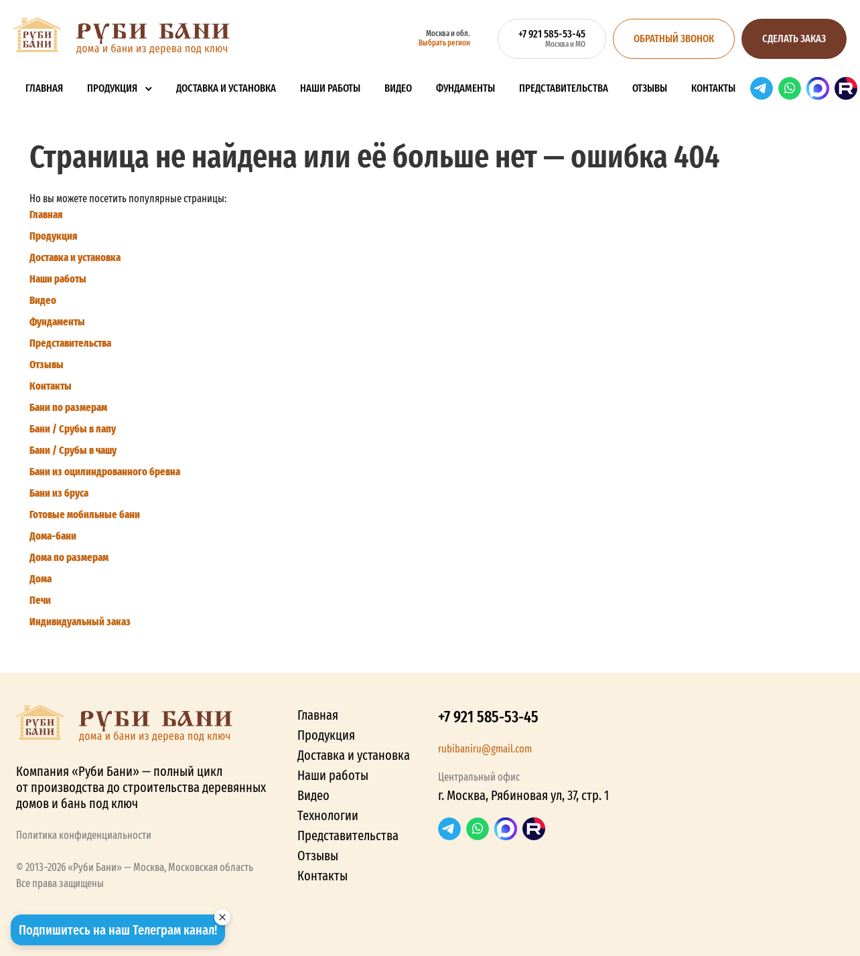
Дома (40, 578)
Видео (398, 88)
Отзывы (649, 88)
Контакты (713, 88)
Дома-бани (52, 536)
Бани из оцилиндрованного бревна (104, 471)
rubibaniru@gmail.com (485, 748)
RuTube (846, 88)
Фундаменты (465, 88)
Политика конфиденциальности (83, 835)
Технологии (327, 815)
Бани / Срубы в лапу (72, 428)
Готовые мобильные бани (84, 514)
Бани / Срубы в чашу (73, 450)
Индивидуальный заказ (80, 621)
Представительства (563, 88)
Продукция (112, 88)
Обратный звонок (674, 38)
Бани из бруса (58, 493)
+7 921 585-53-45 (488, 717)
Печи (40, 600)
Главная (44, 88)
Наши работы (330, 88)
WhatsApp (789, 88)
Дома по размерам (69, 557)
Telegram (761, 88)
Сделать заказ (794, 38)
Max (817, 88)
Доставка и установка (226, 88)
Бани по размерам (68, 407)
